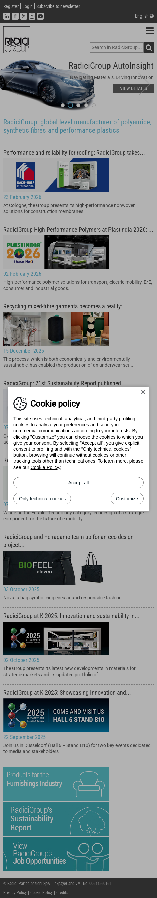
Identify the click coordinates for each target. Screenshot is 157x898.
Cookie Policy (45, 467)
